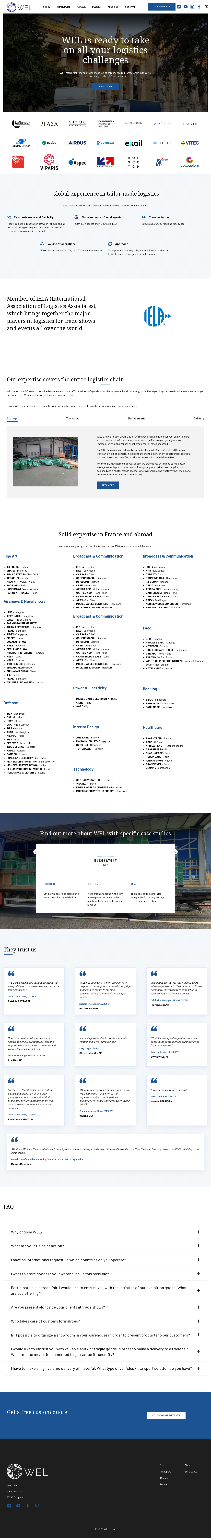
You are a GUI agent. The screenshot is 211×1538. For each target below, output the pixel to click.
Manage (164, 1477)
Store (163, 1465)
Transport (165, 1471)
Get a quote (191, 1471)
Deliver (164, 1484)
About (188, 1465)
